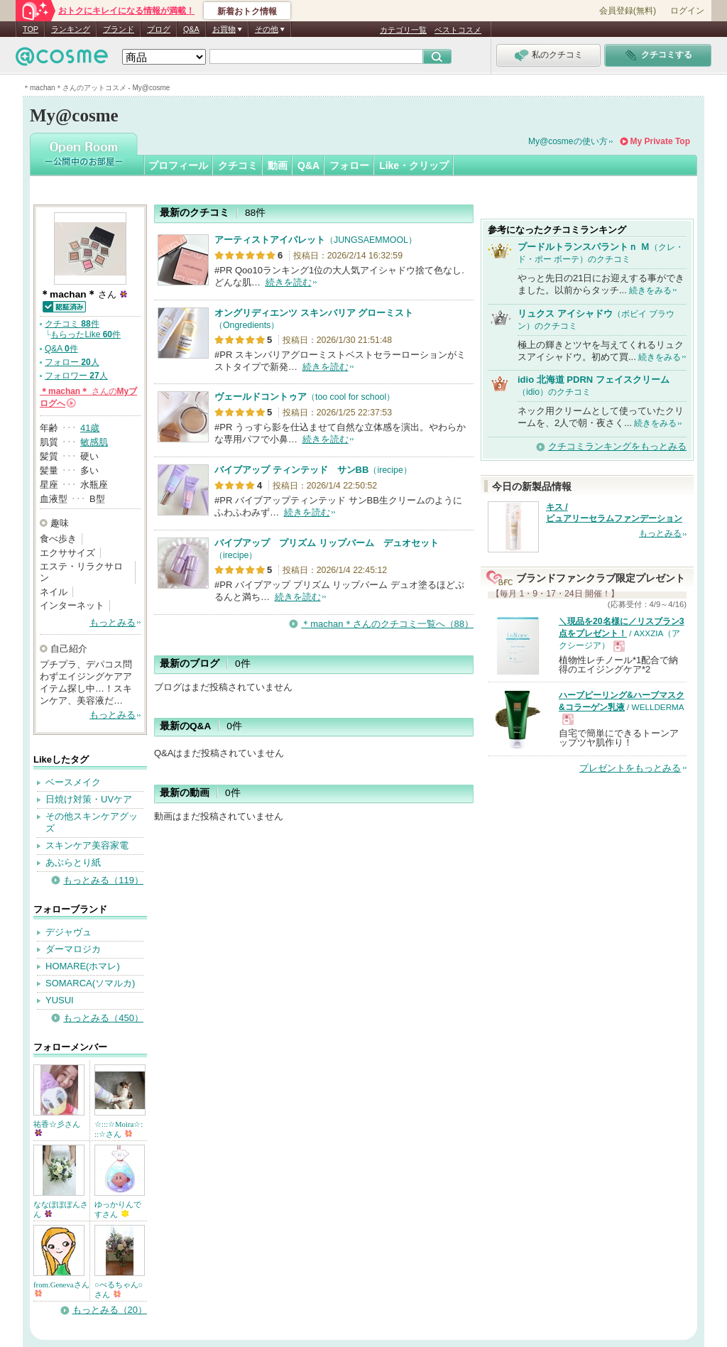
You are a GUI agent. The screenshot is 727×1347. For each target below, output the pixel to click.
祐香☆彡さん (56, 1128)
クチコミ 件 (72, 324)
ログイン (687, 11)
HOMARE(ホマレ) (82, 966)
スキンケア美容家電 (87, 845)
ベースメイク (73, 782)
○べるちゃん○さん (118, 1289)
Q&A (191, 29)
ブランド (118, 29)
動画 (278, 165)
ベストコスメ (457, 30)
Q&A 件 (61, 349)
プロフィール (178, 165)
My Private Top (660, 141)
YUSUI (59, 1000)
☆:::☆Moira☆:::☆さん (118, 1129)
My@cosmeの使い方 (568, 141)
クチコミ (238, 165)
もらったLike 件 (85, 334)
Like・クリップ (414, 165)
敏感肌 (94, 442)
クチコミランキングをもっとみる (617, 446)
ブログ (158, 29)
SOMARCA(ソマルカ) (90, 983)
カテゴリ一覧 (403, 30)
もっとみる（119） (103, 880)
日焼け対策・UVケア (88, 799)
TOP (30, 29)
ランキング (70, 29)
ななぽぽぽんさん (60, 1209)
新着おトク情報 (247, 11)
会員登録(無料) (627, 11)
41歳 (89, 427)
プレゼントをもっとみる (630, 768)
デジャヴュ (68, 932)
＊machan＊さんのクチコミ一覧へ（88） (387, 623)
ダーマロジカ (73, 949)
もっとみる (112, 622)
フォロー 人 (72, 362)
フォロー (349, 165)
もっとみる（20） (109, 1309)
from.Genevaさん (61, 1288)
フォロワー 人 (76, 376)
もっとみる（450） (103, 1018)
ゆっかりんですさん (117, 1209)
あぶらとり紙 (73, 862)
